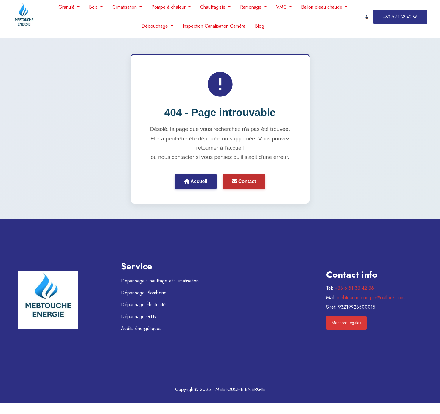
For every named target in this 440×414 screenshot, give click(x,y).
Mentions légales (346, 323)
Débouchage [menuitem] (156, 26)
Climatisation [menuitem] (125, 7)
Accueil (196, 181)
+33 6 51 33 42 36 (354, 288)
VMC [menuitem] (282, 7)
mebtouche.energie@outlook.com (371, 297)
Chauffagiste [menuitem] (213, 7)
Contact (244, 181)
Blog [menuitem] (259, 26)
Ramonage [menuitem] (251, 7)
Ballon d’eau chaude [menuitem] (322, 7)
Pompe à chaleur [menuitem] (169, 7)
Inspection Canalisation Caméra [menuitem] (214, 26)
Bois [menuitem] (94, 7)
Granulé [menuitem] (67, 7)
